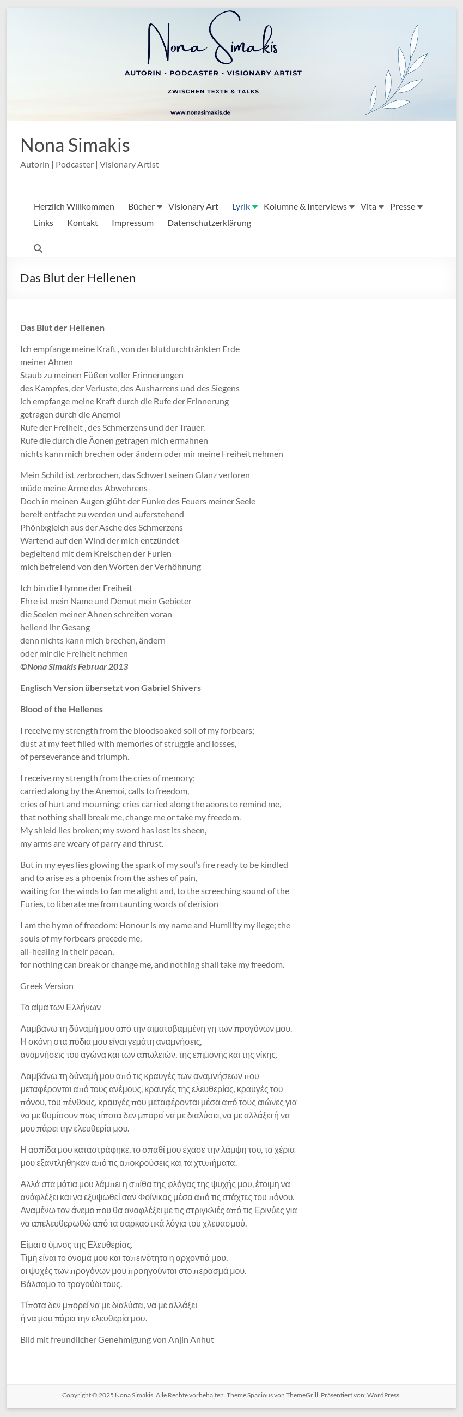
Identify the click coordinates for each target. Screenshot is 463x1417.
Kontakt (82, 223)
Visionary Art (193, 206)
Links (43, 223)
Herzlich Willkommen (74, 206)
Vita (368, 206)
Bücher (141, 206)
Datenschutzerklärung (209, 223)
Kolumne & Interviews (305, 206)
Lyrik (241, 206)
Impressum (133, 223)
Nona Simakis (78, 145)
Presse (402, 206)
